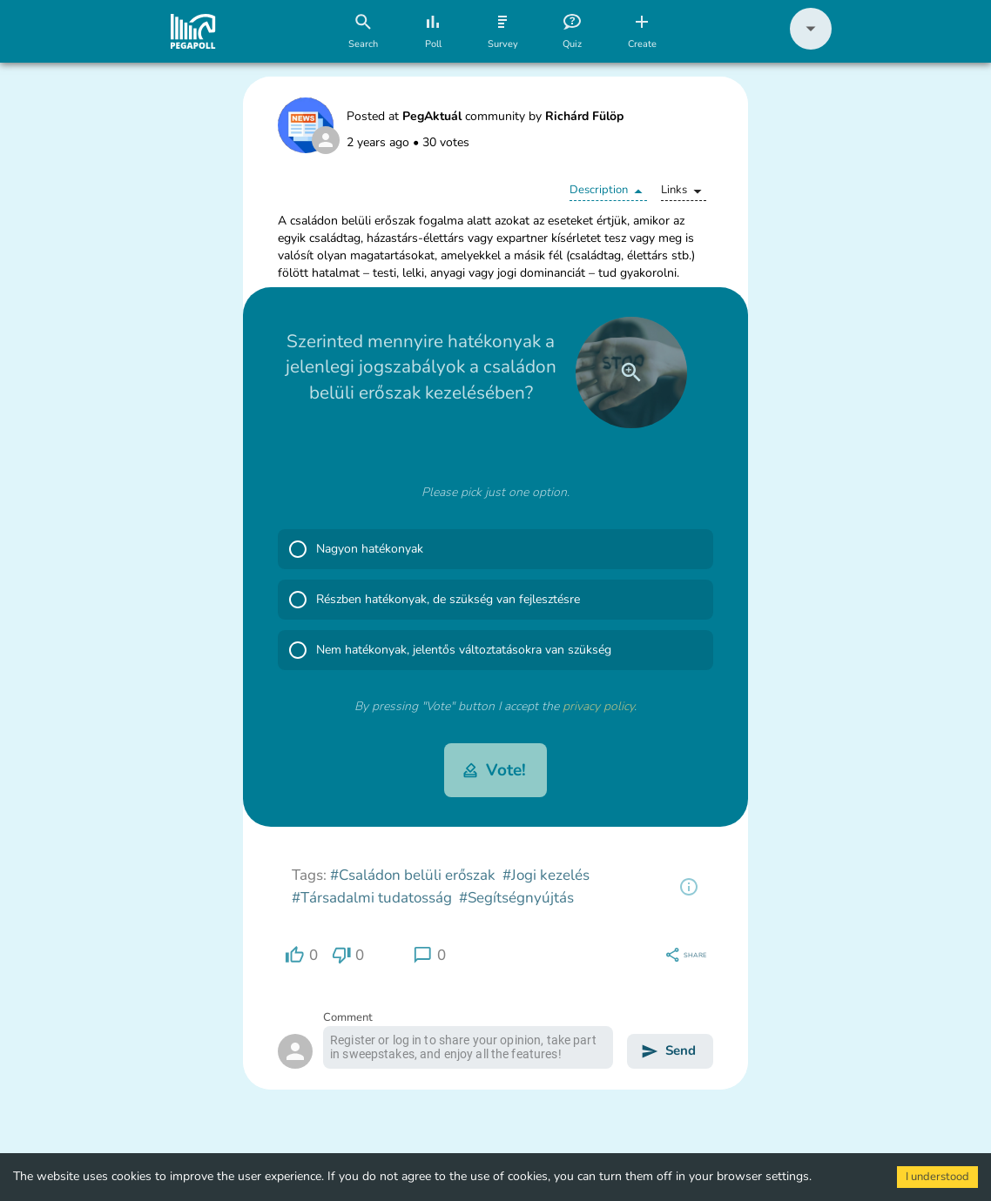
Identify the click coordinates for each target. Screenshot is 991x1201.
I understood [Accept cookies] (937, 1176)
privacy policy (598, 706)
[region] (688, 886)
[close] (631, 372)
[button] (811, 45)
